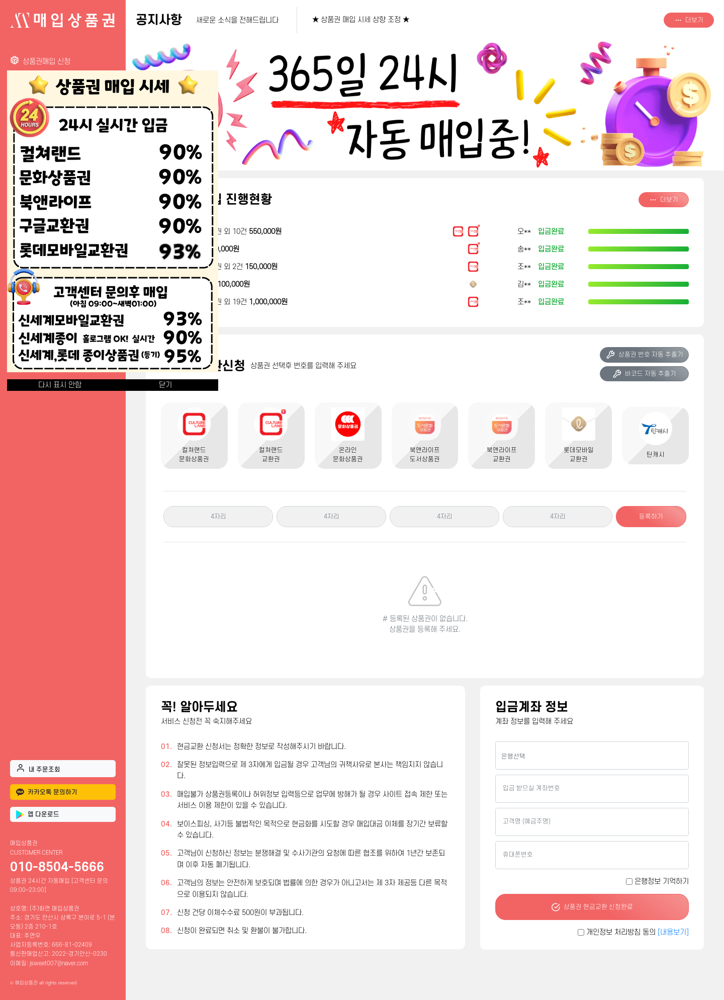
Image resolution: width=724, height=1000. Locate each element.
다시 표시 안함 (59, 385)
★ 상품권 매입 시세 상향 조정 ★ (360, 20)
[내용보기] (673, 932)
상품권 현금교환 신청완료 (592, 906)
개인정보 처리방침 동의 (637, 932)
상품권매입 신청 (40, 60)
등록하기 (651, 516)
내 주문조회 (38, 768)
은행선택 (513, 756)
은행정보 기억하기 (662, 881)
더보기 (689, 20)
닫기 (165, 385)
